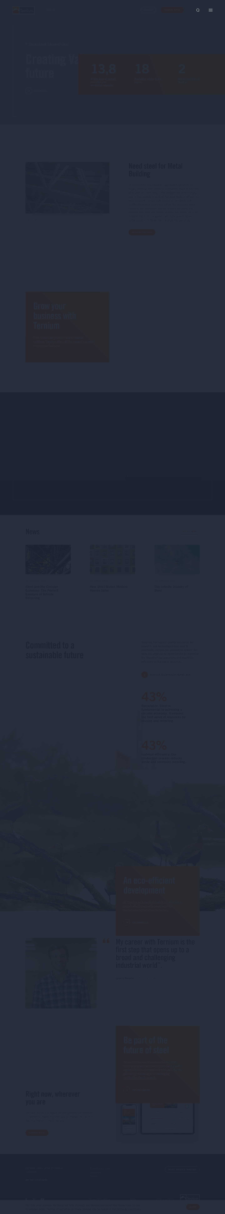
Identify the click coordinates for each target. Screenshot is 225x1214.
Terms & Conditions (100, 1199)
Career (94, 1176)
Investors (95, 1172)
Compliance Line (100, 1168)
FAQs (133, 1199)
